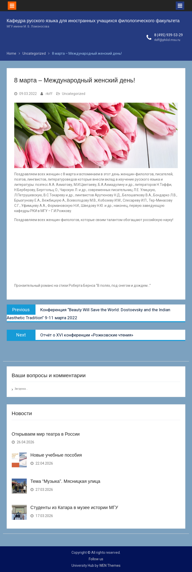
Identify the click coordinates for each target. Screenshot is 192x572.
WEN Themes (109, 566)
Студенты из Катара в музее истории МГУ (74, 507)
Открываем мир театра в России (46, 434)
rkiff (49, 94)
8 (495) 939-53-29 (168, 35)
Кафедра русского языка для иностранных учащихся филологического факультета (93, 20)
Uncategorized (73, 94)
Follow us (96, 559)
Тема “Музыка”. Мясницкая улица (65, 481)
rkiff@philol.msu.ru (167, 40)
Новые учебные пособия (56, 455)
